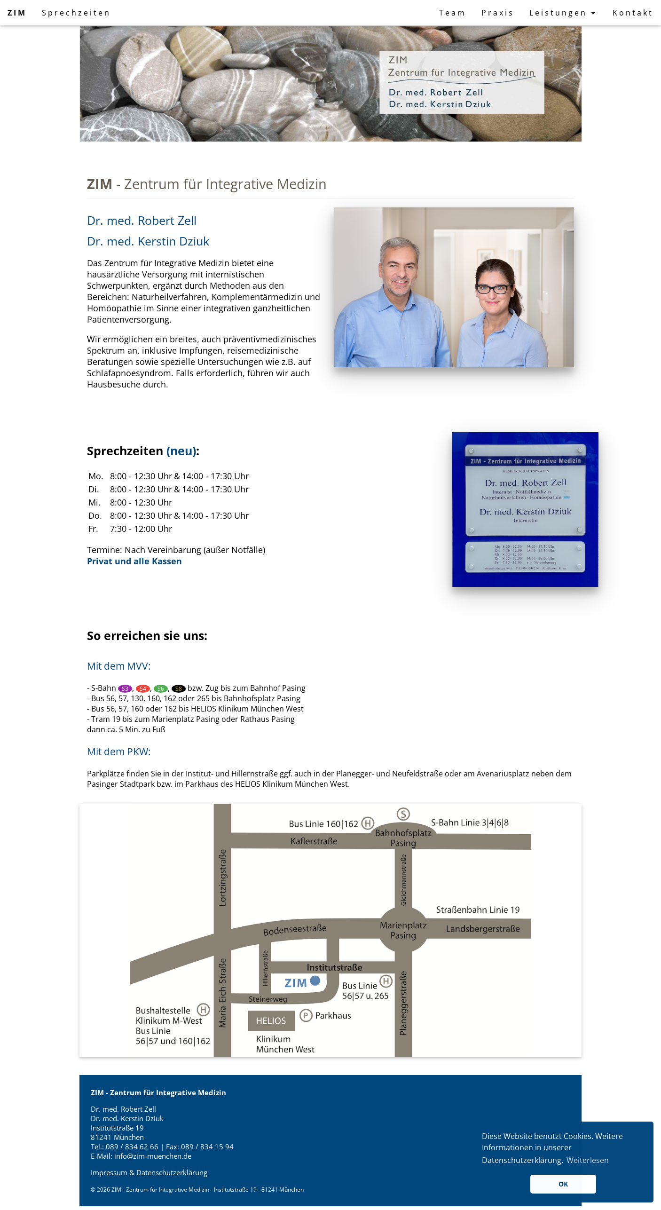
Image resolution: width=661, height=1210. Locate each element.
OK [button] (563, 1183)
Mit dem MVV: (119, 665)
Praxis (497, 13)
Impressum (109, 1172)
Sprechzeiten (76, 13)
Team (452, 13)
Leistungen (563, 13)
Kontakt (633, 13)
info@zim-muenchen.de (152, 1156)
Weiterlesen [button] (588, 1160)
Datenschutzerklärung (171, 1172)
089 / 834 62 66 (133, 1146)
